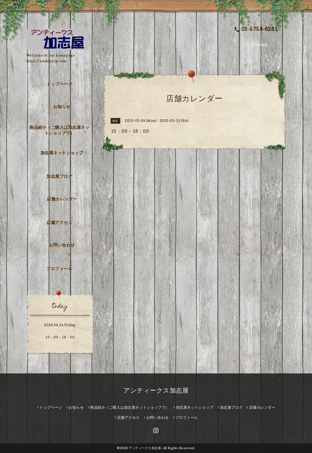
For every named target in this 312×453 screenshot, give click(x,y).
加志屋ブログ (59, 176)
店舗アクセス (59, 222)
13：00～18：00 (60, 337)
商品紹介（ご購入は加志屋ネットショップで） (59, 130)
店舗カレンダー (62, 198)
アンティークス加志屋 (156, 390)
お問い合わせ (62, 245)
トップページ (59, 84)
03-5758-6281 (256, 29)
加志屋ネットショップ (62, 152)
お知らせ (61, 106)
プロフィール (59, 268)
